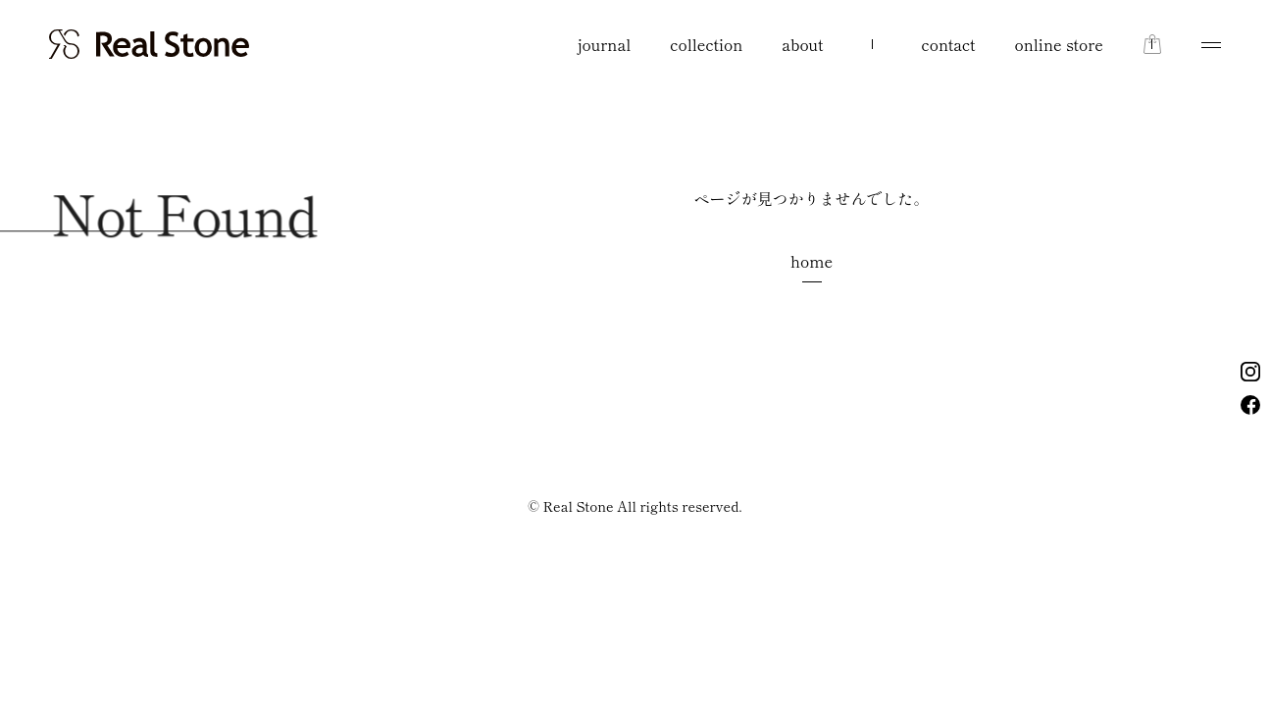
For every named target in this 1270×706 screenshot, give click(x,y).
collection (706, 44)
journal (605, 44)
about (802, 44)
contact (949, 44)
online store (1058, 44)
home (811, 261)
